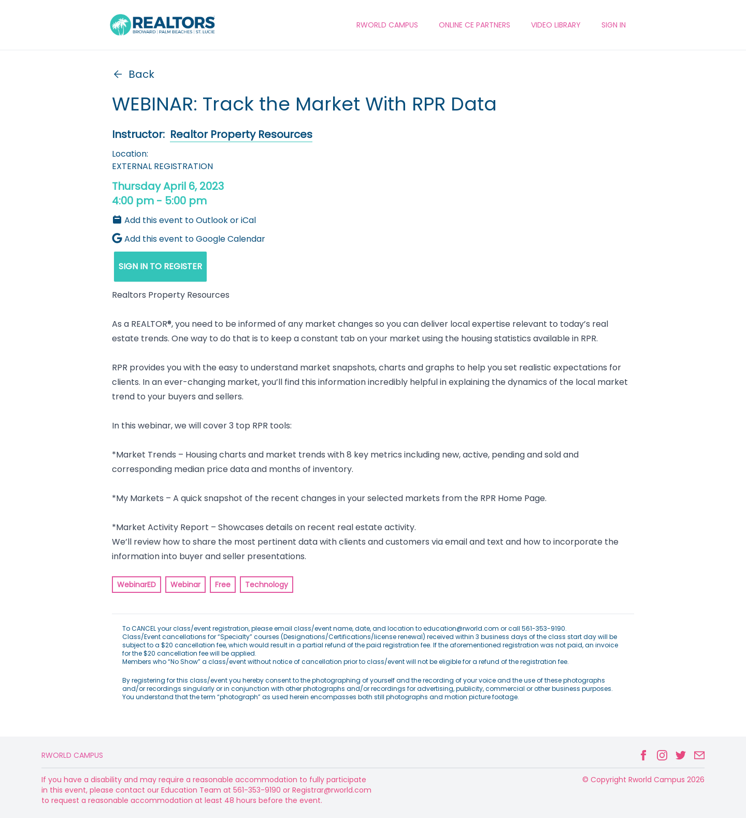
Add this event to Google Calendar (188, 239)
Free (223, 584)
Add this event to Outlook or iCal (184, 220)
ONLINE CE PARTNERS (474, 25)
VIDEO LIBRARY (556, 25)
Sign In (613, 25)
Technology (266, 584)
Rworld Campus (72, 755)
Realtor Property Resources (241, 134)
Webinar (185, 584)
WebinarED (136, 584)
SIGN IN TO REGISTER (160, 266)
